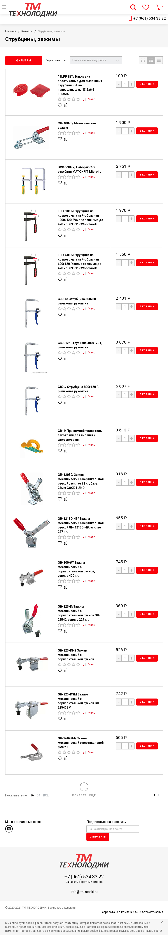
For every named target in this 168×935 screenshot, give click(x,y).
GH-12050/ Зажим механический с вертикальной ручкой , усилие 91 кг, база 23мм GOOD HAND (81, 481)
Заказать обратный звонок (84, 881)
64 (38, 795)
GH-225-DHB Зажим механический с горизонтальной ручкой (76, 655)
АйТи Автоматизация (149, 912)
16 (32, 795)
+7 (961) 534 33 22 (149, 18)
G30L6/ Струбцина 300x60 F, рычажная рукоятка (78, 301)
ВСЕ (46, 795)
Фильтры (23, 60)
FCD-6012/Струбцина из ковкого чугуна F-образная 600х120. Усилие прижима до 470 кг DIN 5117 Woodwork (80, 261)
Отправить (97, 836)
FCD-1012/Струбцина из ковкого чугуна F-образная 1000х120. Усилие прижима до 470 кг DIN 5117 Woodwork (80, 217)
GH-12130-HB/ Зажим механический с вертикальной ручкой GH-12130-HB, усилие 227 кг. (81, 525)
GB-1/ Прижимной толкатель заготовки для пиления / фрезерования (80, 435)
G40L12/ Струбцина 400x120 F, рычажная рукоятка (80, 345)
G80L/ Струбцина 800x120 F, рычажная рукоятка (78, 389)
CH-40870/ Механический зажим (77, 125)
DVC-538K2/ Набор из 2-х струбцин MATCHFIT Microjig (80, 169)
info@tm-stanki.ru (84, 892)
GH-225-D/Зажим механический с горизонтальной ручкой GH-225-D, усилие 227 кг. (79, 613)
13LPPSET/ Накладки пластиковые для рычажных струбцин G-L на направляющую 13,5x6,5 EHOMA (80, 85)
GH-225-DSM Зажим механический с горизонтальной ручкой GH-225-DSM (79, 701)
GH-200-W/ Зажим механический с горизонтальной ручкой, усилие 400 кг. (76, 569)
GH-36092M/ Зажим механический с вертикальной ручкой (81, 743)
